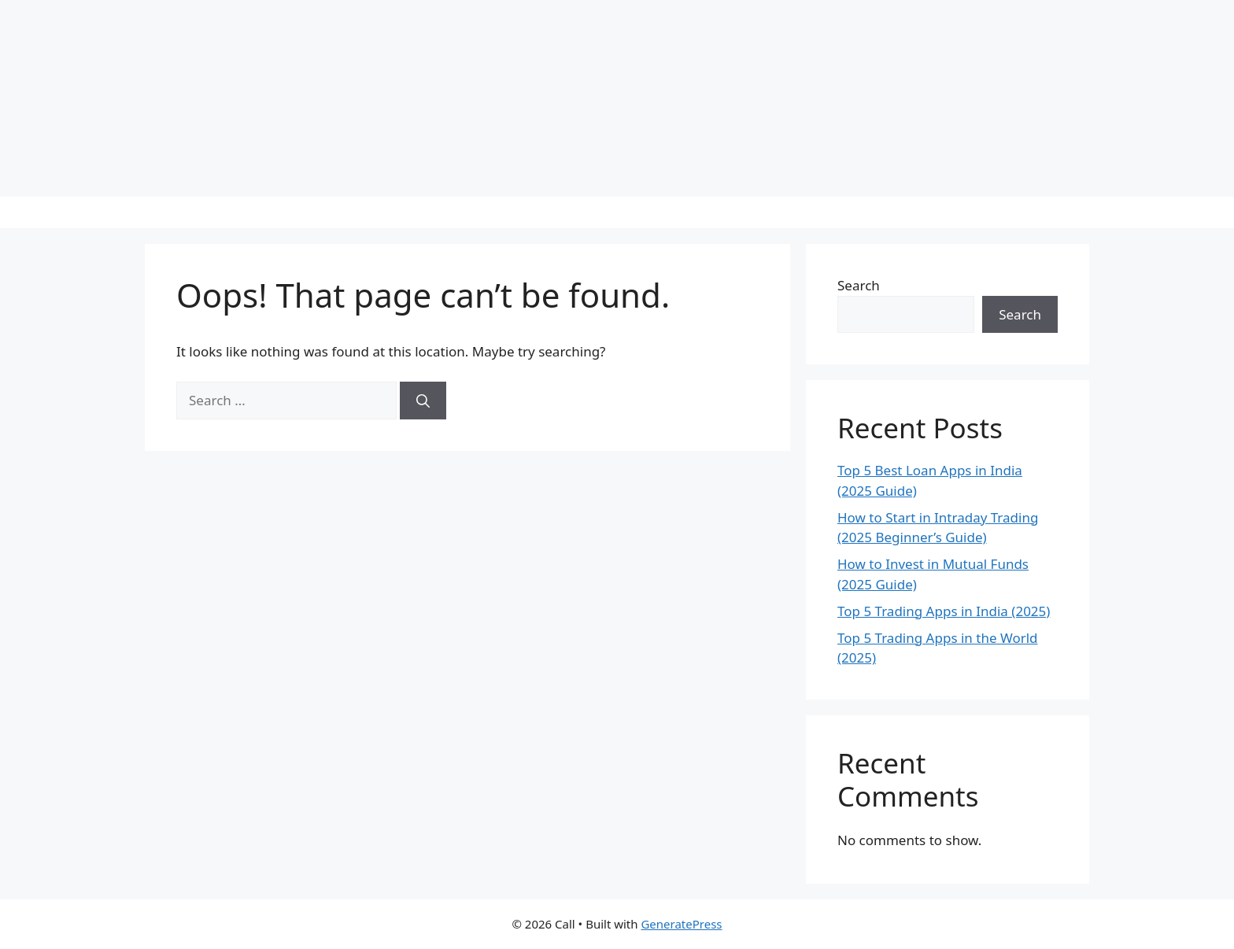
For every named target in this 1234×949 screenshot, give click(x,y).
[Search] (423, 400)
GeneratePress (681, 924)
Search (858, 285)
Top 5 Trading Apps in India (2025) (943, 611)
